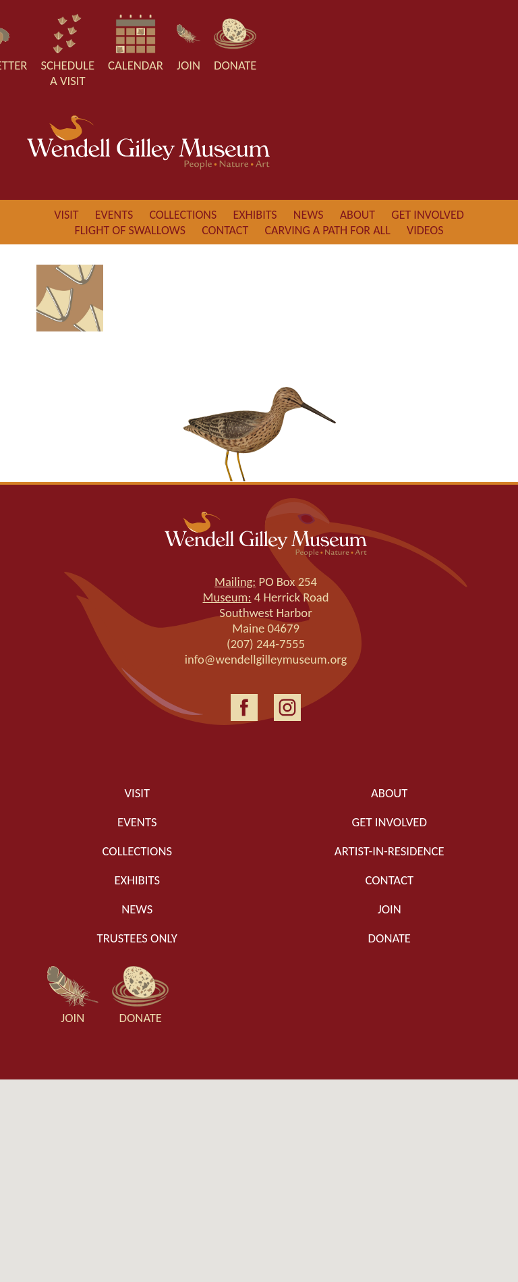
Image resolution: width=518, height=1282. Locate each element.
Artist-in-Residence (389, 851)
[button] (259, 1168)
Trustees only (137, 938)
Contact (225, 230)
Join (389, 909)
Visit (66, 214)
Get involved (427, 214)
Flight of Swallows (129, 230)
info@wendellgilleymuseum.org (266, 659)
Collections (183, 214)
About (357, 214)
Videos (425, 230)
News (308, 214)
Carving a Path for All (327, 230)
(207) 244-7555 (266, 643)
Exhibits (255, 214)
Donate (389, 938)
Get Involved (389, 822)
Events (114, 214)
